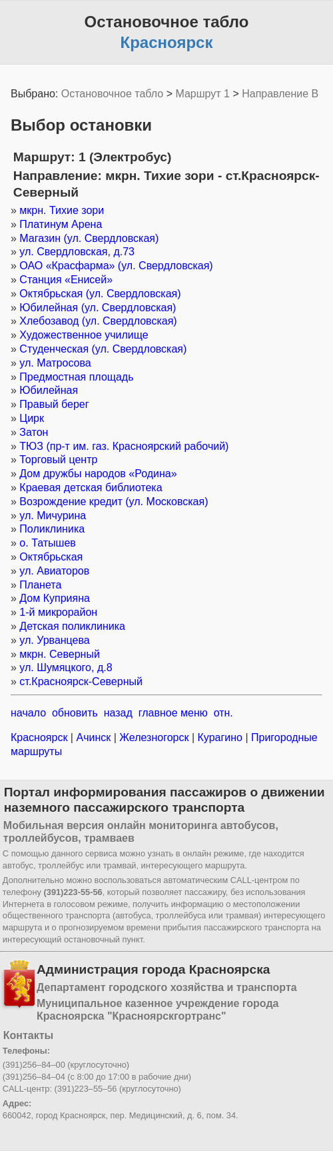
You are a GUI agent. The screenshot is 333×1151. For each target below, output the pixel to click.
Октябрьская (51, 557)
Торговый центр (58, 459)
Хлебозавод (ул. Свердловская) (97, 321)
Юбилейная (48, 390)
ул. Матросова (55, 363)
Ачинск (93, 737)
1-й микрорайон (58, 612)
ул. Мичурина (52, 515)
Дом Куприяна (54, 598)
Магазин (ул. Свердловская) (89, 238)
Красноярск (41, 737)
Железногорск (154, 737)
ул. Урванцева (54, 640)
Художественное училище (83, 335)
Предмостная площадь (76, 377)
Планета (40, 584)
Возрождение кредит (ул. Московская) (113, 501)
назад (118, 712)
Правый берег (54, 404)
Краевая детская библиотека (90, 487)
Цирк (31, 418)
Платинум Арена (60, 224)
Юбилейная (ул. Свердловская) (97, 307)
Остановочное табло (112, 93)
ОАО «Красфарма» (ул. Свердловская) (115, 265)
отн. (223, 712)
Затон (33, 432)
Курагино (219, 737)
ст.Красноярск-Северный (81, 681)
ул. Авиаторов (54, 570)
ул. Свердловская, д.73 (77, 251)
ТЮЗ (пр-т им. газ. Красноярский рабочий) (123, 446)
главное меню (173, 712)
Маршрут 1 (202, 93)
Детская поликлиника (72, 626)
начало (28, 712)
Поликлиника (52, 529)
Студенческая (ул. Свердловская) (102, 349)
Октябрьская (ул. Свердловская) (99, 293)
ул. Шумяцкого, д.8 (65, 667)
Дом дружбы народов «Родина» (97, 473)
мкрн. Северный (59, 654)
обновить (75, 712)
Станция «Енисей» (66, 279)
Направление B (280, 93)
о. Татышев (47, 543)
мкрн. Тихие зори (61, 210)
